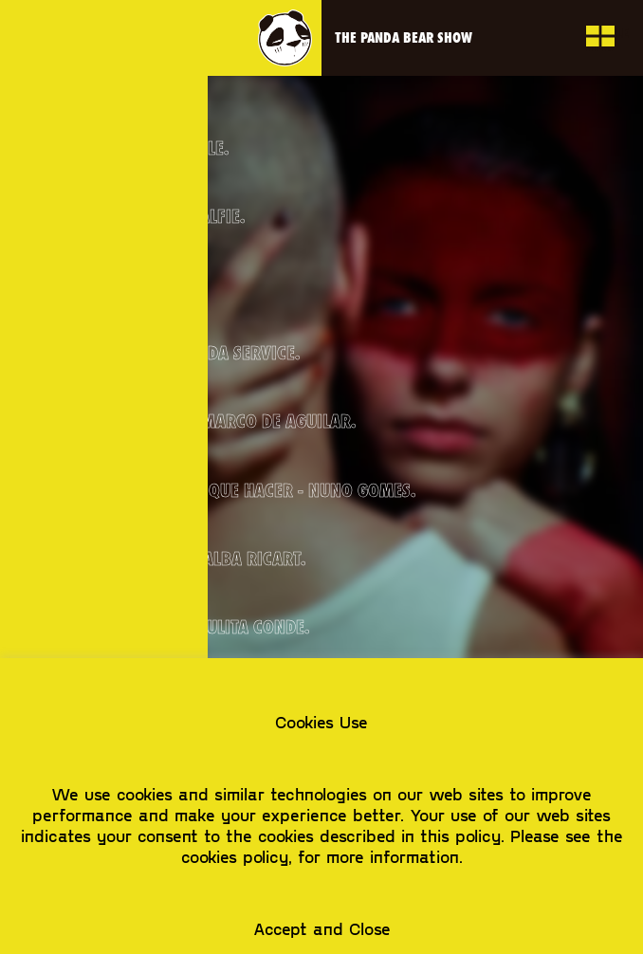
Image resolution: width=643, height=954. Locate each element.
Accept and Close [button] (322, 928)
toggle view (599, 38)
